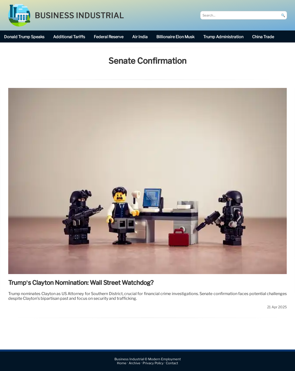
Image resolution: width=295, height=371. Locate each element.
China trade (263, 36)
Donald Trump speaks (24, 36)
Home (121, 363)
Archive (134, 363)
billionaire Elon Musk (175, 36)
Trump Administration (223, 36)
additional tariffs (69, 36)
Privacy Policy (153, 363)
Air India (140, 36)
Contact (172, 363)
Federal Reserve (108, 36)
